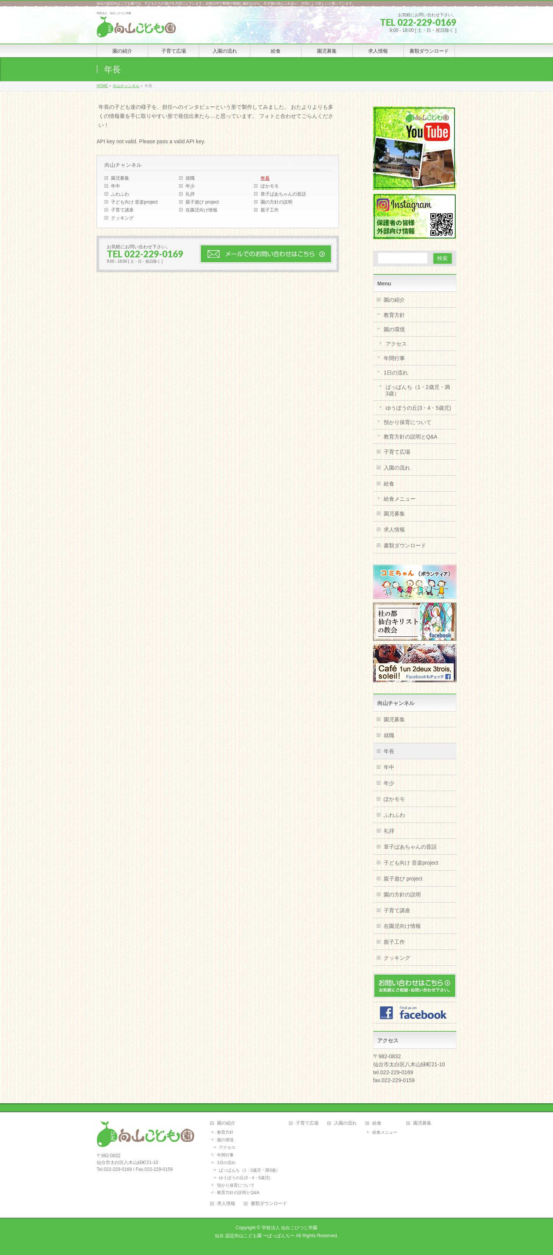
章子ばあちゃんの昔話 (283, 194)
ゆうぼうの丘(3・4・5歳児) (418, 408)
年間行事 (394, 358)
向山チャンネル (123, 165)
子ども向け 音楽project (134, 202)
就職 (190, 178)
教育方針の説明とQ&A (410, 437)
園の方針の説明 (276, 202)
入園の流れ (397, 468)
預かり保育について (407, 422)
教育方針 (394, 315)
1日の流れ (396, 373)
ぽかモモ (270, 186)
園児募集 (120, 178)
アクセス (396, 344)
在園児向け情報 (201, 210)
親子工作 (270, 210)
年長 (265, 178)
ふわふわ (120, 194)
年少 (190, 186)
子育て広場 (397, 452)
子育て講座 (122, 210)
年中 (115, 186)
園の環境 (394, 329)
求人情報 (394, 529)
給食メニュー (400, 499)
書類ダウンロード (405, 545)
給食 (389, 484)
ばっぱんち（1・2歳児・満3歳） (418, 390)
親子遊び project (202, 202)
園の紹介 (394, 300)
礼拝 (190, 194)
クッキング (122, 218)
